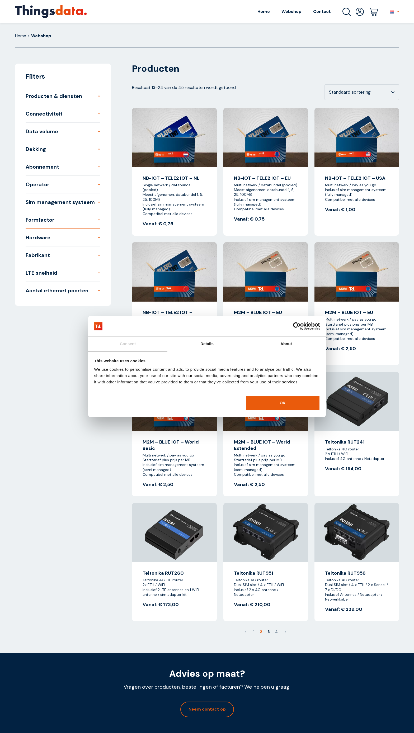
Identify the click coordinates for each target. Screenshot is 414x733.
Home (263, 11)
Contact (322, 11)
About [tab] (286, 343)
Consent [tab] (128, 343)
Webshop (291, 11)
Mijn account (360, 12)
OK (283, 403)
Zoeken (346, 12)
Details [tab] (207, 343)
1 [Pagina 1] (254, 631)
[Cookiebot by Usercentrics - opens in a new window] (297, 326)
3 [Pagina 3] (268, 631)
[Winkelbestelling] (361, 92)
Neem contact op (207, 709)
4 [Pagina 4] (276, 631)
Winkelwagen (373, 11)
